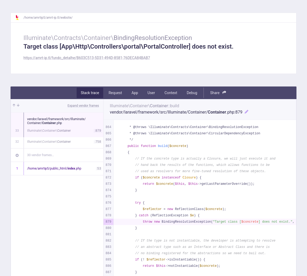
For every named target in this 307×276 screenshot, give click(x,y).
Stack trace (90, 93)
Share (218, 92)
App (134, 93)
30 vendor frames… (40, 155)
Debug (192, 93)
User (151, 93)
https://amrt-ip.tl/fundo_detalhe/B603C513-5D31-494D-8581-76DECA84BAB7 (86, 58)
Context (171, 93)
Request (115, 93)
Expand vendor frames (83, 106)
